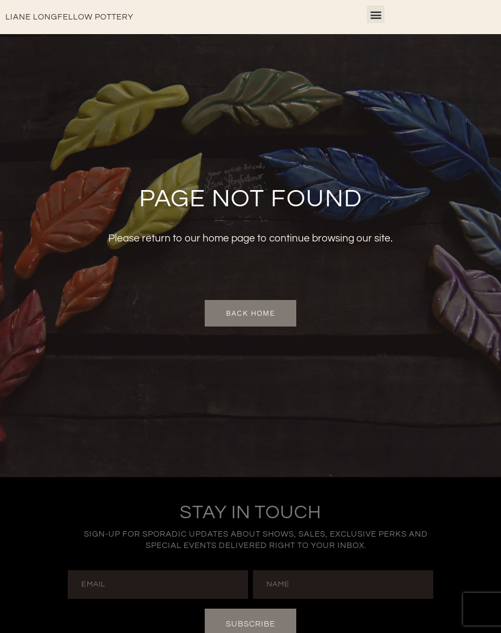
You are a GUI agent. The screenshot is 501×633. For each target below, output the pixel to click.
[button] (376, 14)
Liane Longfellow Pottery (69, 17)
